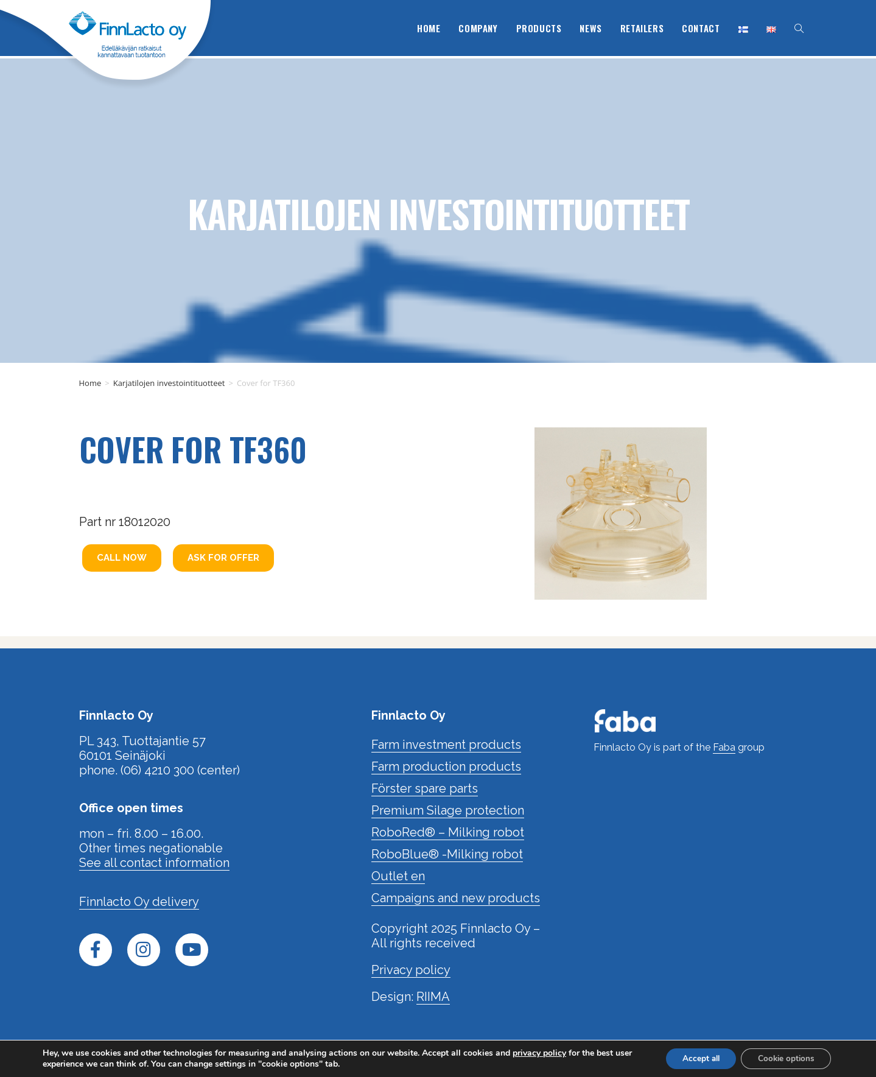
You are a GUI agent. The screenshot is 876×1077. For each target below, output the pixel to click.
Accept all (693, 1058)
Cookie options (783, 1058)
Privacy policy (410, 970)
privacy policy (539, 1052)
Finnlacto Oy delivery (139, 901)
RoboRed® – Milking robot (447, 832)
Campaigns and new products (455, 898)
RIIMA (433, 996)
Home (90, 382)
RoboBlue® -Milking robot (447, 854)
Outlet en (398, 876)
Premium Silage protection (447, 810)
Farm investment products (446, 744)
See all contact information (154, 862)
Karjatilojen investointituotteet (438, 210)
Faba (724, 747)
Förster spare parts (424, 788)
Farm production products (446, 766)
